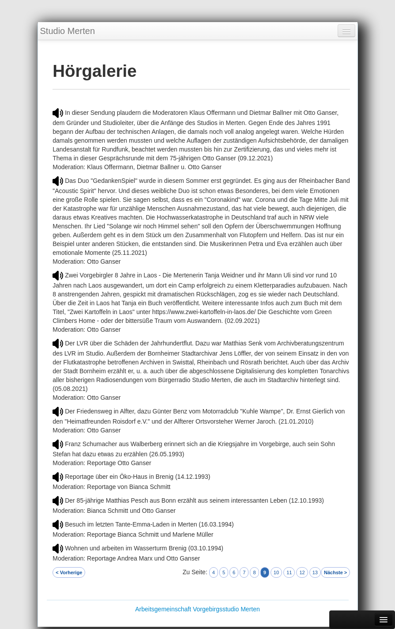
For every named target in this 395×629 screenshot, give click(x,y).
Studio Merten (67, 31)
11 (289, 572)
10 (276, 572)
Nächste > (335, 572)
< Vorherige (69, 572)
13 (315, 572)
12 (302, 572)
